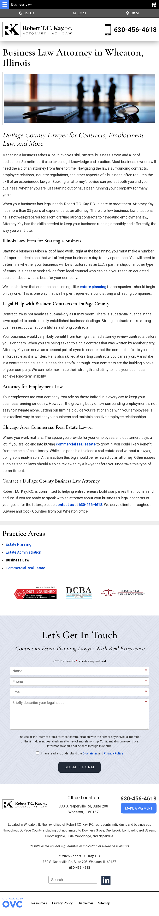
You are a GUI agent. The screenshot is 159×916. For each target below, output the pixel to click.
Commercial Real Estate (25, 568)
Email (79, 13)
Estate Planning (18, 544)
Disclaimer (90, 753)
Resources (39, 903)
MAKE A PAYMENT (138, 808)
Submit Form (80, 767)
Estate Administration (23, 552)
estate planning (93, 287)
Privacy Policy (113, 753)
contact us (64, 504)
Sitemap (104, 903)
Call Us (26, 13)
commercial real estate (76, 444)
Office (132, 13)
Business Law (17, 560)
